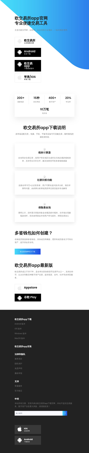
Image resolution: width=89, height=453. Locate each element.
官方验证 (18, 391)
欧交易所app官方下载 (27, 252)
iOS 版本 (18, 329)
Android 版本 (20, 324)
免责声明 (18, 368)
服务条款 (18, 359)
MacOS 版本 (20, 338)
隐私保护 (18, 363)
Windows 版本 (21, 333)
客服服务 (18, 386)
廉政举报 (18, 373)
